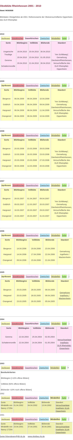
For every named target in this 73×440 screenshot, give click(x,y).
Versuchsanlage (62, 405)
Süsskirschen (17, 38)
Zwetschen (45, 38)
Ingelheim (60, 408)
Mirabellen (55, 38)
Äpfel (64, 38)
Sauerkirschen (32, 85)
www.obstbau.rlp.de (36, 436)
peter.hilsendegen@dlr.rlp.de (13, 436)
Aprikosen (5, 38)
